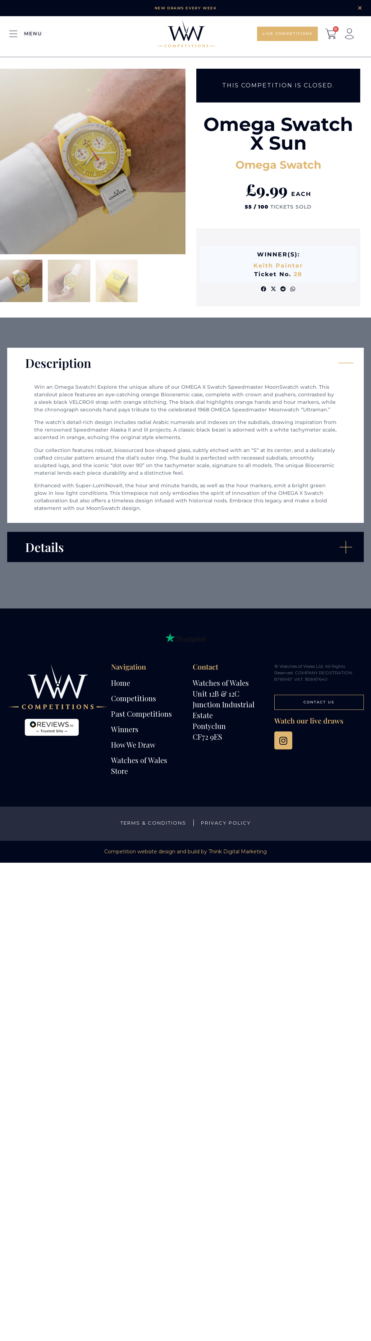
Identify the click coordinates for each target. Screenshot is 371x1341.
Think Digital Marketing (238, 851)
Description (58, 363)
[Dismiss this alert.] (360, 8)
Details (44, 547)
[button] (264, 289)
